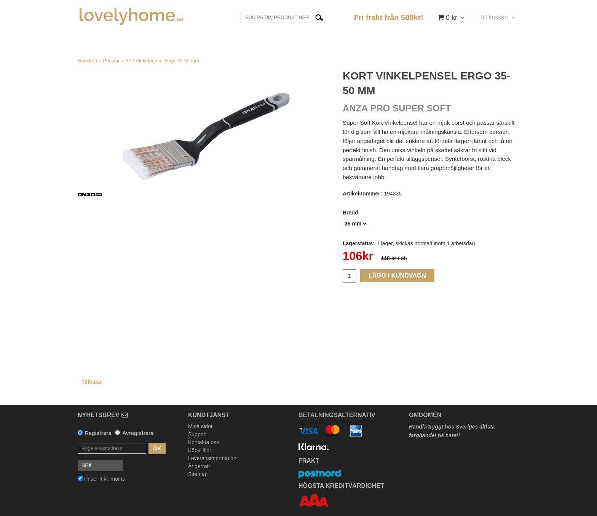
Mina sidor (200, 426)
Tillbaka (91, 382)
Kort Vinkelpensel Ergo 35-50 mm (162, 61)
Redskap (87, 61)
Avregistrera (137, 433)
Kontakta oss (203, 442)
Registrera (98, 433)
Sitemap (198, 474)
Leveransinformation (212, 458)
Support (197, 434)
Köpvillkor (199, 450)
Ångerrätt (199, 466)
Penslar (111, 61)
